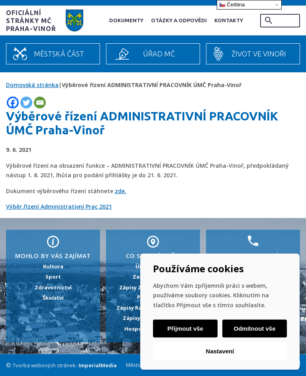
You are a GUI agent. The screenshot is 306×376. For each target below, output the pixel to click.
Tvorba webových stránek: (45, 365)
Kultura (53, 266)
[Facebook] (13, 103)
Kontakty (228, 20)
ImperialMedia (97, 365)
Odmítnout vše (254, 328)
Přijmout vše (185, 328)
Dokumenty (126, 20)
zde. (120, 191)
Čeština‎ (232, 5)
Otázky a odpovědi (179, 20)
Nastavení (220, 351)
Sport (53, 276)
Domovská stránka (32, 85)
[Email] (40, 103)
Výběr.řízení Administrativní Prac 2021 (59, 206)
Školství (53, 297)
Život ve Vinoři (258, 54)
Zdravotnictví (53, 287)
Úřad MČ (159, 54)
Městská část (59, 54)
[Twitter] (26, 103)
